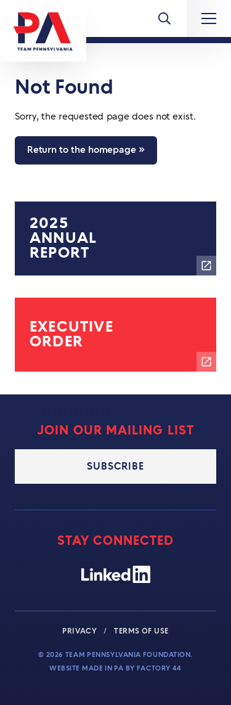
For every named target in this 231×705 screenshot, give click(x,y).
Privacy (80, 631)
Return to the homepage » (86, 150)
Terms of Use (141, 631)
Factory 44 (159, 668)
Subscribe (115, 466)
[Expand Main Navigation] (209, 18)
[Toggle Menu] (164, 18)
